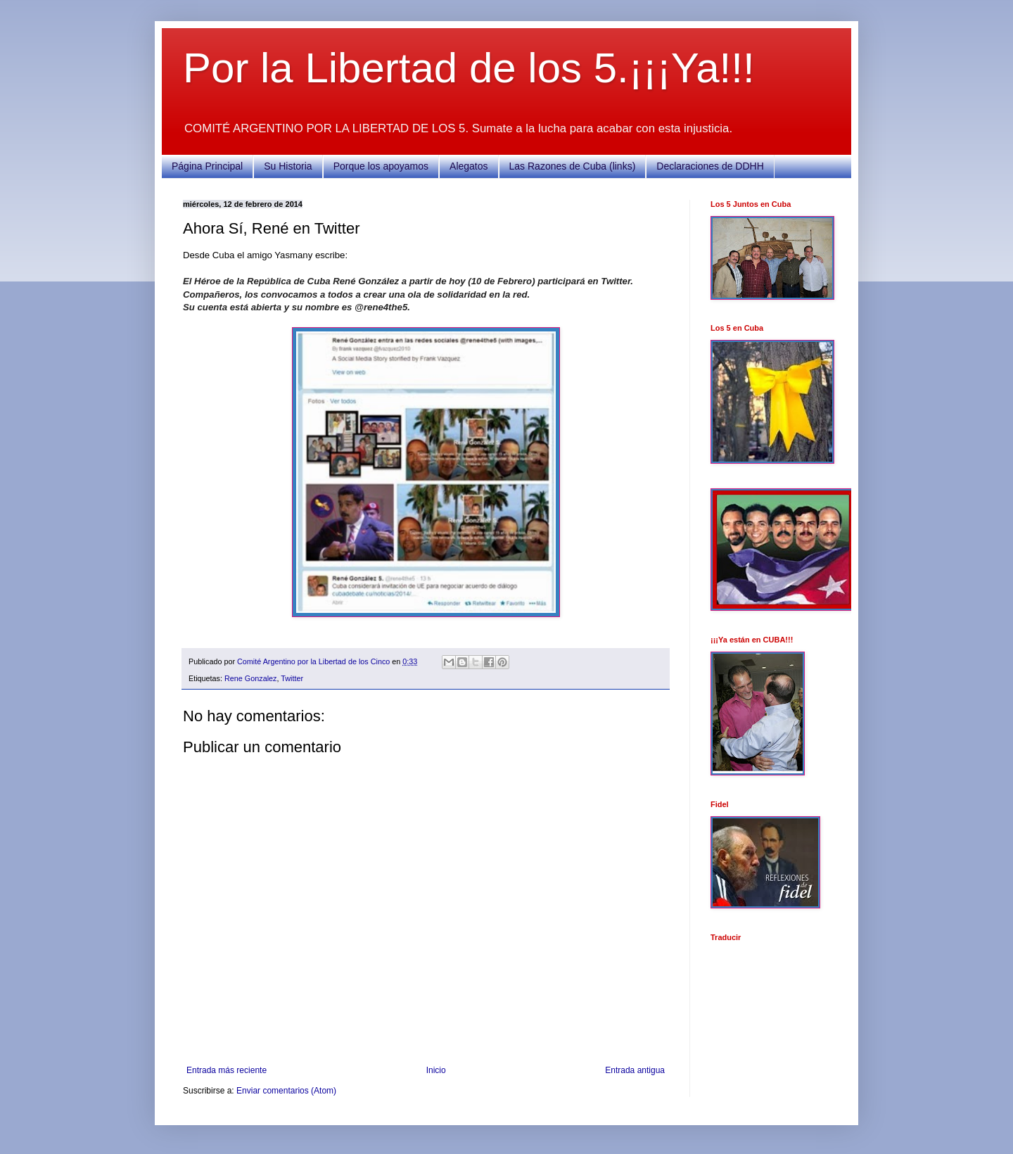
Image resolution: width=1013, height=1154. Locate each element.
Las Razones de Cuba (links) (572, 166)
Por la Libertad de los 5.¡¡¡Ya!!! (469, 67)
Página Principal (207, 166)
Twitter (292, 678)
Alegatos (469, 166)
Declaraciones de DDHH (710, 166)
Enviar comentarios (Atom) (286, 1091)
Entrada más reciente (226, 1070)
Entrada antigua (635, 1070)
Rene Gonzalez (250, 678)
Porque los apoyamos (380, 166)
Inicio (436, 1070)
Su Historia (288, 166)
